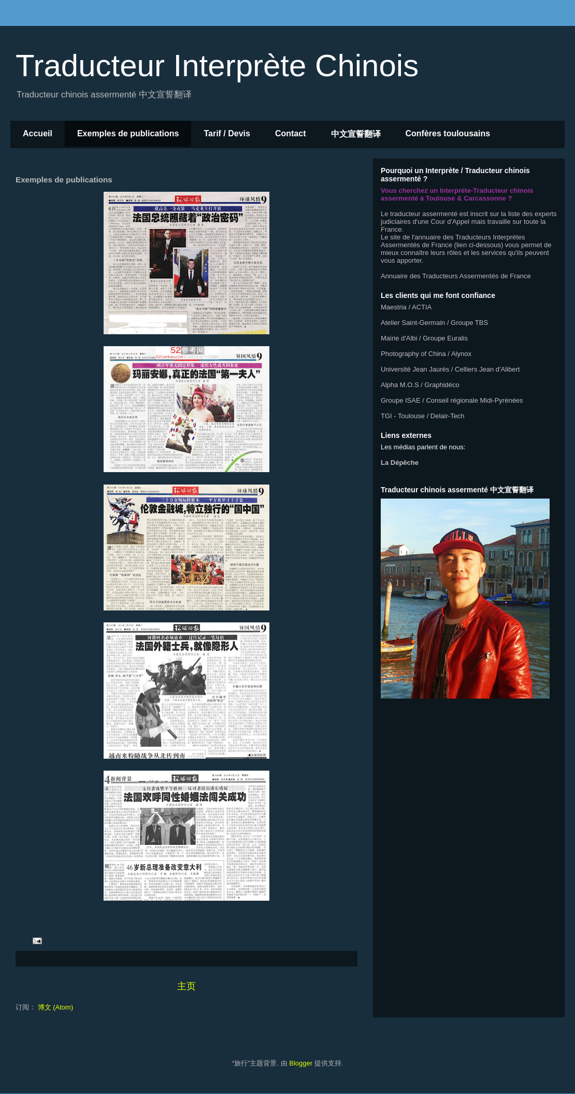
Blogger (300, 1063)
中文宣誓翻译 (356, 134)
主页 (186, 986)
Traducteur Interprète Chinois (217, 65)
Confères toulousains (448, 133)
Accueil (37, 133)
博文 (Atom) (56, 1007)
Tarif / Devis (227, 133)
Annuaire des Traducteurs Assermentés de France (456, 276)
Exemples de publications (128, 133)
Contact (290, 133)
